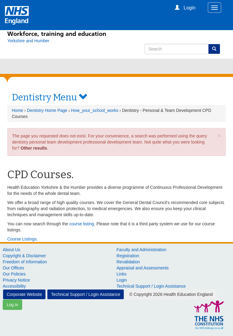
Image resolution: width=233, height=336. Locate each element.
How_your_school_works (94, 110)
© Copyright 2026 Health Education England (171, 294)
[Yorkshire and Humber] (28, 40)
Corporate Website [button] (24, 294)
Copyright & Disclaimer (24, 255)
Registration (127, 255)
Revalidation (128, 261)
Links (121, 274)
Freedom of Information (25, 261)
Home (17, 110)
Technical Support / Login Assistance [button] (85, 294)
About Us (11, 249)
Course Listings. (22, 239)
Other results (34, 148)
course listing (81, 223)
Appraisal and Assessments (142, 267)
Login (121, 280)
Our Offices (13, 267)
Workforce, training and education (56, 33)
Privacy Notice (16, 280)
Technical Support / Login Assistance (151, 286)
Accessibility (14, 286)
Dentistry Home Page (47, 110)
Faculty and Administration (141, 249)
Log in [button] (12, 304)
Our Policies (14, 274)
